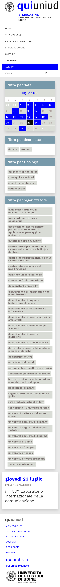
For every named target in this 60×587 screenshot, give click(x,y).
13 (7, 116)
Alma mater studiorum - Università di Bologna (23, 211)
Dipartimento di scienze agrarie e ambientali (29, 318)
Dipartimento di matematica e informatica (27, 310)
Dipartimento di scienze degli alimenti (27, 327)
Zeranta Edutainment (22, 464)
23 (28, 122)
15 (21, 116)
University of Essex (20, 452)
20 (7, 122)
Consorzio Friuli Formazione (25, 280)
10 (36, 110)
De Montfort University (23, 285)
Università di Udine (20, 441)
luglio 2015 (30, 93)
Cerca (8, 73)
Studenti (26, 149)
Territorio (12, 60)
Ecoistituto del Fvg (20, 356)
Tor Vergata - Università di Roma (28, 407)
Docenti (13, 149)
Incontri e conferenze (22, 183)
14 (14, 116)
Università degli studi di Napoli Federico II (27, 429)
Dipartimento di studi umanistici (28, 342)
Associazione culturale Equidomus (22, 220)
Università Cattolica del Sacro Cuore (27, 415)
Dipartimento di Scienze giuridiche (23, 335)
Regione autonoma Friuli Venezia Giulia (28, 395)
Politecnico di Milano (21, 387)
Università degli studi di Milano (28, 421)
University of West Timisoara (26, 458)
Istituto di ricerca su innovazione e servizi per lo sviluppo (29, 381)
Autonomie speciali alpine (24, 240)
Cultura (10, 54)
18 (43, 116)
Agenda (9, 66)
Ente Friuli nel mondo (21, 362)
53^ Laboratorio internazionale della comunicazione (24, 496)
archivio (17, 559)
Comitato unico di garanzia (25, 274)
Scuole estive (17, 188)
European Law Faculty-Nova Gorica (30, 368)
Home (8, 28)
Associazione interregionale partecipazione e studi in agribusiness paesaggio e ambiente (26, 231)
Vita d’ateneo (13, 35)
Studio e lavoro (15, 47)
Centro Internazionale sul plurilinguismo (24, 268)
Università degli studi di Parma (27, 435)
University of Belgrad (21, 447)
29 (21, 128)
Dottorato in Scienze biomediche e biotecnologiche (29, 349)
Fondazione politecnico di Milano (29, 373)
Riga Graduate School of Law (26, 401)
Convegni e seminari (21, 177)
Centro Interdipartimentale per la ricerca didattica (29, 259)
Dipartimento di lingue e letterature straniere (23, 301)
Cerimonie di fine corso (23, 171)
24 (36, 122)
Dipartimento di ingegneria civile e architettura (29, 293)
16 (28, 116)
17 (36, 116)
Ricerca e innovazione (18, 41)
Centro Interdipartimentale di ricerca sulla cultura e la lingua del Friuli (28, 249)
